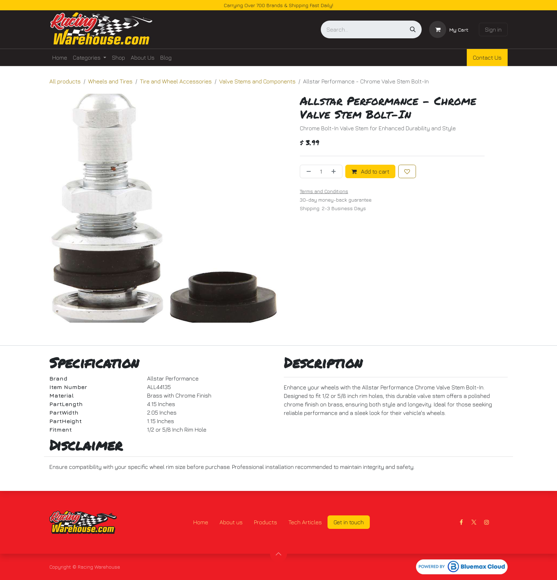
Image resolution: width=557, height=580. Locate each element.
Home (200, 522)
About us (231, 522)
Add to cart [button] (370, 171)
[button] (278, 553)
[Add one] (335, 171)
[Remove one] (307, 171)
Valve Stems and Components (257, 81)
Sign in (493, 29)
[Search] (413, 29)
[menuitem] (59, 57)
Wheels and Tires (110, 81)
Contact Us (487, 57)
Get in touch (349, 522)
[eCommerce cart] (449, 29)
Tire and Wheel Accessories (176, 81)
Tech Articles (305, 522)
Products (265, 522)
